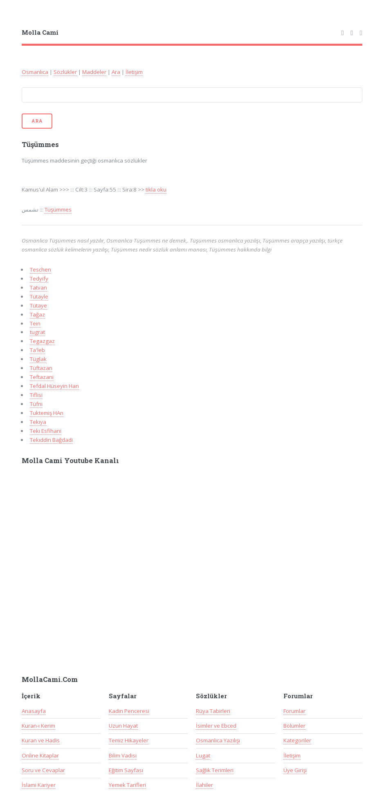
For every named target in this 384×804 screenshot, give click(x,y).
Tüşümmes (58, 209)
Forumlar (294, 711)
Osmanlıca (35, 72)
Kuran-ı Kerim (38, 725)
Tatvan (38, 287)
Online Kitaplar (40, 755)
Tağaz (37, 314)
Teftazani (42, 377)
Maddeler (94, 72)
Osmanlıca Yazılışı (218, 740)
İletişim (134, 72)
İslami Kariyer (39, 784)
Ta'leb (37, 350)
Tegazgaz (42, 341)
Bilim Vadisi (123, 755)
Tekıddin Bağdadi (51, 439)
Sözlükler (65, 72)
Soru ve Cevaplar (43, 770)
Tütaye (38, 305)
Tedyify (39, 278)
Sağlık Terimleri (215, 770)
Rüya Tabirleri (213, 711)
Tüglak (38, 359)
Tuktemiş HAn (46, 412)
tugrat (37, 332)
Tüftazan (41, 368)
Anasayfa (34, 711)
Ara (116, 72)
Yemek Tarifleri (127, 784)
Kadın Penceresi (129, 711)
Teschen (40, 269)
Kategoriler (297, 740)
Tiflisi (36, 395)
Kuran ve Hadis (41, 740)
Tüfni (36, 404)
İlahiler (204, 784)
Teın (35, 323)
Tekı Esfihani (45, 430)
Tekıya (38, 421)
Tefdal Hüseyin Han (54, 386)
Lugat (203, 755)
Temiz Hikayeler (128, 740)
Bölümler (294, 725)
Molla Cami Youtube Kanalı (70, 460)
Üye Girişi (295, 770)
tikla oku (156, 189)
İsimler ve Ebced (216, 725)
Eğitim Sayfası (126, 770)
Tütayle (39, 296)
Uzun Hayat (123, 725)
